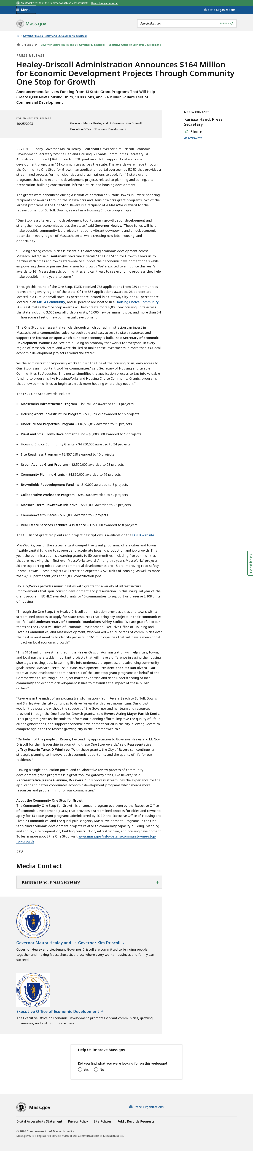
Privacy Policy (78, 1121)
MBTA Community (51, 302)
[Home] (18, 35)
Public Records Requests (136, 1121)
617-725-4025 (193, 138)
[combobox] (187, 23)
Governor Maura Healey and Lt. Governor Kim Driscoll (55, 36)
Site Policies (103, 1121)
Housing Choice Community (137, 302)
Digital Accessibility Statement (39, 1121)
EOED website (143, 535)
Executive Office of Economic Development (135, 44)
